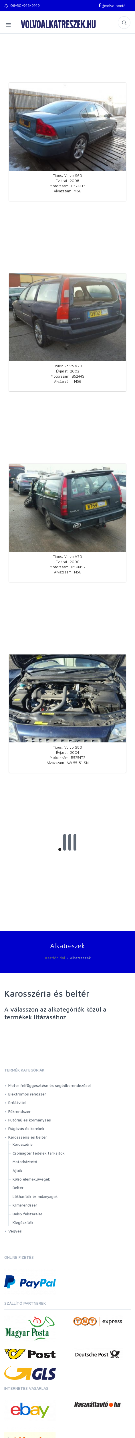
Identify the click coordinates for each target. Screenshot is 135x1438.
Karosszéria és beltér (27, 1137)
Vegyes (15, 1230)
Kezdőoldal (55, 957)
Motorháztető (25, 1161)
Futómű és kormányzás (29, 1119)
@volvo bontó (112, 5)
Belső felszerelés (28, 1214)
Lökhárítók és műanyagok (35, 1196)
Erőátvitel (17, 1102)
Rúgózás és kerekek (26, 1128)
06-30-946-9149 (22, 5)
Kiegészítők (23, 1222)
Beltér (18, 1187)
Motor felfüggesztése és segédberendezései (49, 1085)
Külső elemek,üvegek (31, 1179)
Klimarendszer (25, 1205)
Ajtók (17, 1170)
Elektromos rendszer (27, 1093)
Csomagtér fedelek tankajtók (39, 1153)
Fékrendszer (19, 1111)
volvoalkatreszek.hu (58, 24)
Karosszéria (23, 1144)
